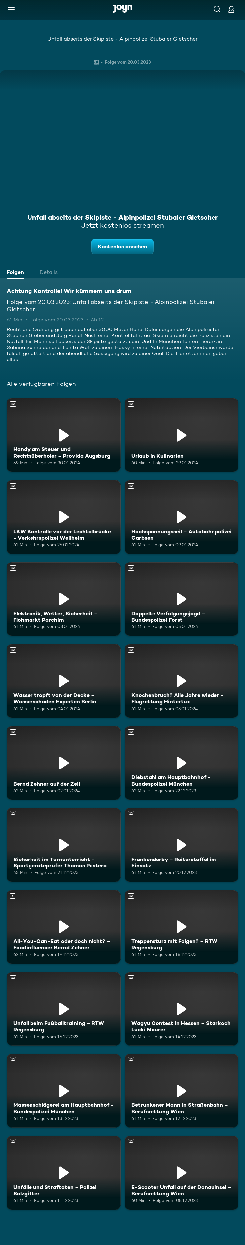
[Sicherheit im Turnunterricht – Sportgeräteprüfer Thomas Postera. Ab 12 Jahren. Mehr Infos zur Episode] (64, 845)
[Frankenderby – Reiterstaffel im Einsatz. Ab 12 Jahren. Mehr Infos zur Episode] (182, 845)
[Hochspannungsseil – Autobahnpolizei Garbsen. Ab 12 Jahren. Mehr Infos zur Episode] (182, 517)
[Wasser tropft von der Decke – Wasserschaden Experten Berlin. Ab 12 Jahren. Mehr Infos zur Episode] (64, 681)
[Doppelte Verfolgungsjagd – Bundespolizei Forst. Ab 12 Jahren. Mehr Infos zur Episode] (182, 599)
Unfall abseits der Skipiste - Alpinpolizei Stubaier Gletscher (122, 39)
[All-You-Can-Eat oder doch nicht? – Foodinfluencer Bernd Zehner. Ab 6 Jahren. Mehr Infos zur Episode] (64, 927)
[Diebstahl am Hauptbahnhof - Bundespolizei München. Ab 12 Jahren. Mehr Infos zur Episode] (182, 763)
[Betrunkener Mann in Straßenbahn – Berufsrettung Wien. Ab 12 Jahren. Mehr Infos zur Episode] (182, 1091)
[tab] (17, 273)
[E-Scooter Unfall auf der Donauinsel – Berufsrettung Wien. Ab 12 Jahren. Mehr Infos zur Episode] (182, 1173)
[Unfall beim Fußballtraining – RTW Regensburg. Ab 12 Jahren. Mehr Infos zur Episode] (64, 1009)
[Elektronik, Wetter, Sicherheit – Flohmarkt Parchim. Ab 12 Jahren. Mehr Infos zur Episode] (64, 599)
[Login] (231, 9)
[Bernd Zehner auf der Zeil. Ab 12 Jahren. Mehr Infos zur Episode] (64, 763)
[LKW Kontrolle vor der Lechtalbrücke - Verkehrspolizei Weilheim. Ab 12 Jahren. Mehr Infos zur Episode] (64, 517)
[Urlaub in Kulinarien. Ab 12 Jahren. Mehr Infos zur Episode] (182, 435)
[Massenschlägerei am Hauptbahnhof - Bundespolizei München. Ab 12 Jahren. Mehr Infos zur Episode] (64, 1091)
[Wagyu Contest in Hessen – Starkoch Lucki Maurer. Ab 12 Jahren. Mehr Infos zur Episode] (182, 1009)
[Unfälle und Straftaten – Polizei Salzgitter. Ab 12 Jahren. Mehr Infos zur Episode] (64, 1173)
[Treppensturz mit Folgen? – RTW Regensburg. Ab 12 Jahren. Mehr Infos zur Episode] (182, 927)
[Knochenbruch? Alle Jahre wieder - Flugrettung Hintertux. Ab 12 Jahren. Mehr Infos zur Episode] (182, 681)
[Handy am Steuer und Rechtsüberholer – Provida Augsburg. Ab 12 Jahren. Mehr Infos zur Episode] (64, 435)
